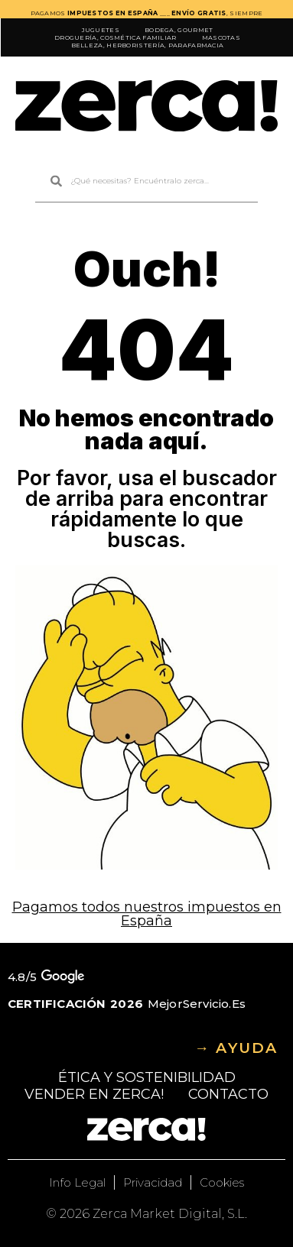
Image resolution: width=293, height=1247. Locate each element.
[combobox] (146, 181)
